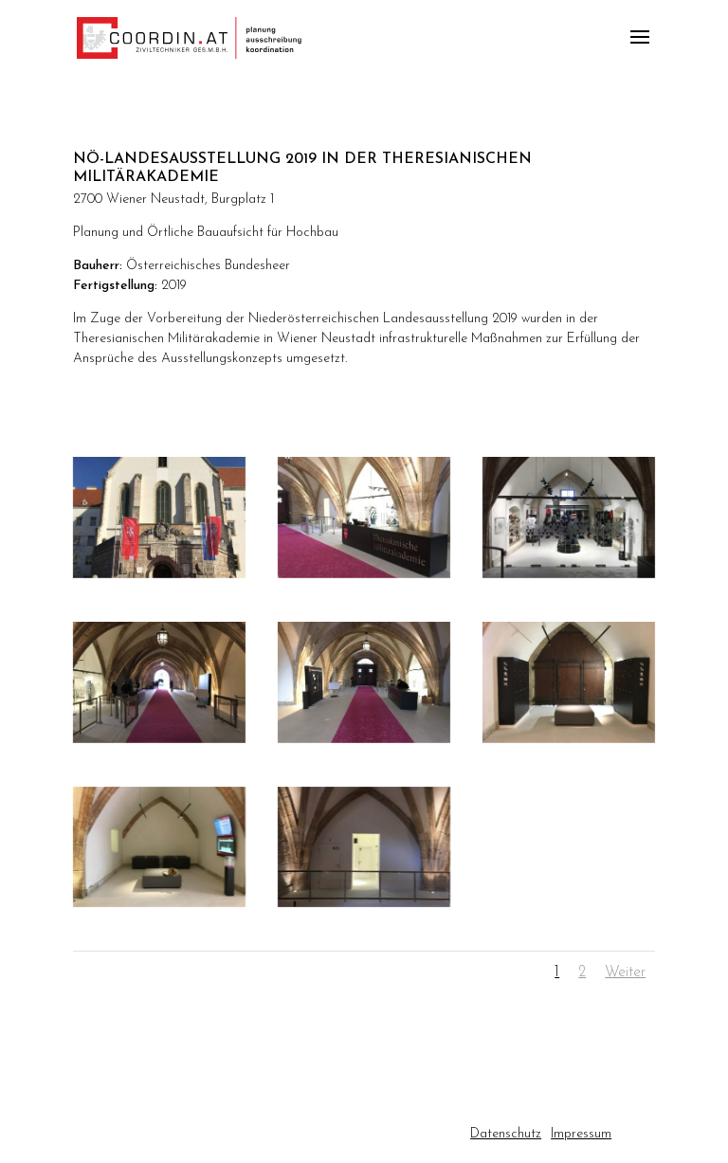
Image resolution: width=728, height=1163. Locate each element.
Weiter (625, 972)
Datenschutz (505, 1134)
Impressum (581, 1134)
